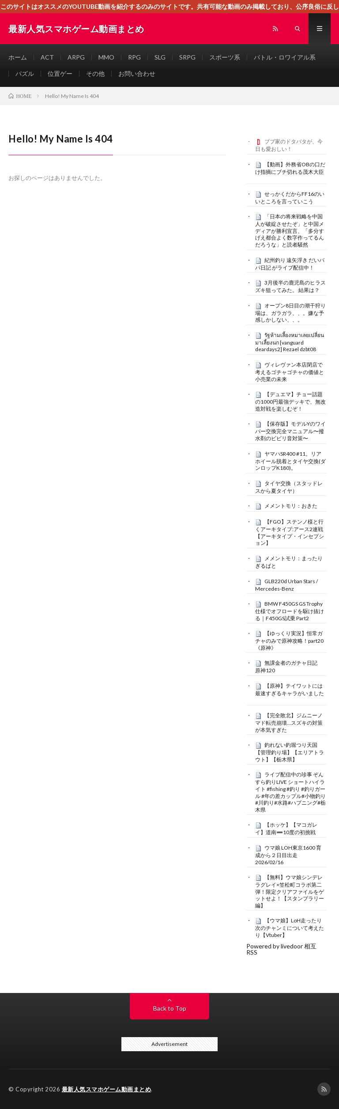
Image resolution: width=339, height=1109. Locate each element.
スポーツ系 (224, 57)
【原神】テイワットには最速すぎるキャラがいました (289, 689)
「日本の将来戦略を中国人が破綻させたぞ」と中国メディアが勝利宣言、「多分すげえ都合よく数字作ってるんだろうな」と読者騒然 (289, 230)
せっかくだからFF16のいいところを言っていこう (289, 198)
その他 (95, 73)
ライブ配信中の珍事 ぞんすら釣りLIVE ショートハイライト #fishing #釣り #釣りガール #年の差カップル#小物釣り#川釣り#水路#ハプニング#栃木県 (290, 792)
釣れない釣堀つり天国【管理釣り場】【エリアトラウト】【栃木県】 (289, 752)
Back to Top (169, 1008)
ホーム (17, 57)
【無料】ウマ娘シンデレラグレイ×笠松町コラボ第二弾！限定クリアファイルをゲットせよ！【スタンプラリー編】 (289, 891)
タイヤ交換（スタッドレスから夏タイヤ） (289, 487)
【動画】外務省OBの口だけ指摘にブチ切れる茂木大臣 (290, 168)
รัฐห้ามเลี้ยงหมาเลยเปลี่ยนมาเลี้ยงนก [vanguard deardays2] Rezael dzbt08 (289, 342)
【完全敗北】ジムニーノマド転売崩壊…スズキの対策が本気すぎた (289, 722)
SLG (160, 57)
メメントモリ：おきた (290, 505)
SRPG (187, 57)
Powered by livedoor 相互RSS (281, 949)
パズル (24, 73)
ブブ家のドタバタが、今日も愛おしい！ (289, 145)
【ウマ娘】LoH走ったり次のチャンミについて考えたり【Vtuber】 (289, 927)
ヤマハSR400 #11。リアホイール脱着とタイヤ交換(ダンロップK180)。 (290, 461)
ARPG (76, 57)
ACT (47, 57)
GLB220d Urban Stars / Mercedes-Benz (286, 585)
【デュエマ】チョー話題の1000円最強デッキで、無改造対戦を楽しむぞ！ (290, 401)
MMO (106, 57)
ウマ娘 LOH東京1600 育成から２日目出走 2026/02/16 (288, 854)
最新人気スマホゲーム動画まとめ (106, 1089)
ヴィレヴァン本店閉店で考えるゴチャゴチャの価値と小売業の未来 (289, 371)
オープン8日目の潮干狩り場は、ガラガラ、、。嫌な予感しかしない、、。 (290, 312)
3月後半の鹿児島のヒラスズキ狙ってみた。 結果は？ (290, 286)
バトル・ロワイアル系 (285, 57)
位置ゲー (60, 73)
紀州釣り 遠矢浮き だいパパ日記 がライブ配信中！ (289, 264)
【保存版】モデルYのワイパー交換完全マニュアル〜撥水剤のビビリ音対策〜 (290, 431)
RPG (134, 57)
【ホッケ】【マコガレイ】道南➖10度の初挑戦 (286, 828)
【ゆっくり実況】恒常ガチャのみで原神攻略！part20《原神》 (289, 640)
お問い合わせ (136, 73)
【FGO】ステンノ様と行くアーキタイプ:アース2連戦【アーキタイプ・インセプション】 (289, 532)
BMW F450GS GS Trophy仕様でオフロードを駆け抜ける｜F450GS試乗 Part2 (289, 611)
